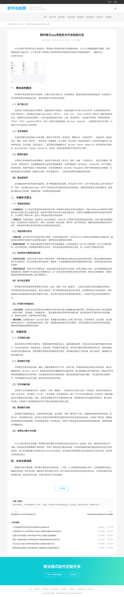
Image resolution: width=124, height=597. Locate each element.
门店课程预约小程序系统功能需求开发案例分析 (31, 527)
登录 (109, 2)
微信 (54, 574)
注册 (115, 2)
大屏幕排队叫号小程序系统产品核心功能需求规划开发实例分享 (37, 531)
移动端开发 (90, 17)
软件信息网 (16, 8)
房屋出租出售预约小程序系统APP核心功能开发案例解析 (34, 535)
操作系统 (61, 17)
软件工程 (52, 17)
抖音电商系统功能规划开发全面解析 (100, 514)
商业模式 (80, 17)
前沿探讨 (109, 17)
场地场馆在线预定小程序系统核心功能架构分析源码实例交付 (36, 548)
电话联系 (73, 574)
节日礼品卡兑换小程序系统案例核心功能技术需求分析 (33, 544)
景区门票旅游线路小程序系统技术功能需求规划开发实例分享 (36, 540)
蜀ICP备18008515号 (75, 593)
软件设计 (100, 17)
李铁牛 (48, 40)
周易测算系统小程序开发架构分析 (23, 514)
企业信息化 (71, 17)
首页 (45, 17)
